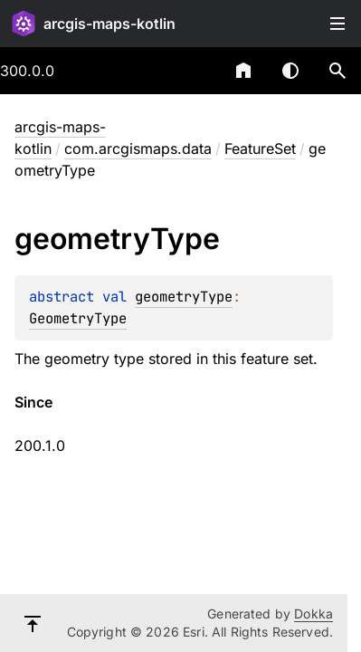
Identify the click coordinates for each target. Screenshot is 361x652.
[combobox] (196, 70)
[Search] (337, 70)
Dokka (313, 613)
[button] (337, 70)
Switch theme (290, 70)
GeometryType (78, 318)
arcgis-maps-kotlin (109, 23)
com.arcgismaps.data (138, 148)
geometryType (184, 296)
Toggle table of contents (337, 23)
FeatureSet (260, 148)
